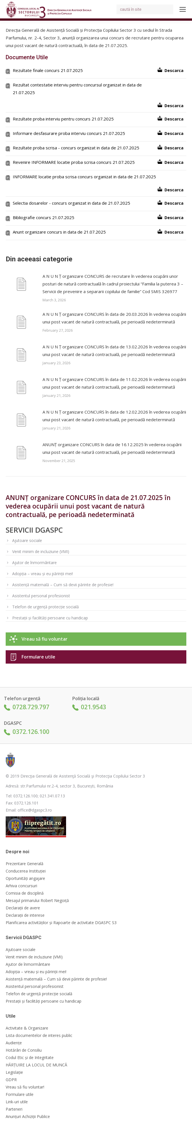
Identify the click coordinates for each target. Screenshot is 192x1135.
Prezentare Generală (24, 863)
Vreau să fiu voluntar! (25, 1087)
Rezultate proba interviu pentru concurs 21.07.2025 (63, 119)
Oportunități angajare (25, 878)
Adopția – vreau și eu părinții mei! (42, 573)
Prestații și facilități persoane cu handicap (50, 618)
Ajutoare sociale (27, 540)
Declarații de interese (25, 915)
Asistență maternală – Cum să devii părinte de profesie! (62, 584)
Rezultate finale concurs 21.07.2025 (48, 70)
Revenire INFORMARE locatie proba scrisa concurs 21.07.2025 (74, 162)
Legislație (14, 1072)
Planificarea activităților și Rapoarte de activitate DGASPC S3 (61, 922)
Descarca (173, 70)
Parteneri (14, 1109)
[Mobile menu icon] (182, 9)
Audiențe (14, 1042)
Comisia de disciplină (25, 893)
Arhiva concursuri (21, 885)
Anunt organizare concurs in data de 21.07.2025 (59, 232)
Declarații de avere (23, 907)
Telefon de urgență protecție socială (45, 606)
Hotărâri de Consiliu (24, 1050)
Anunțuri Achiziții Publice (28, 1116)
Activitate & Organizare (27, 1028)
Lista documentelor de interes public (39, 1035)
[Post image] (21, 285)
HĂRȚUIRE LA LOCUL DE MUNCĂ (36, 1065)
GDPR (11, 1079)
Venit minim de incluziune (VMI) (40, 551)
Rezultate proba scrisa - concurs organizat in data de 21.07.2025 (76, 148)
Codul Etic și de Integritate (30, 1057)
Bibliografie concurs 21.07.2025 (43, 217)
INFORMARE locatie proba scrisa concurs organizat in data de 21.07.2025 (84, 176)
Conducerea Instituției (26, 871)
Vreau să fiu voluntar (44, 639)
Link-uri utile (17, 1101)
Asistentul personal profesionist (41, 595)
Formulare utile (38, 657)
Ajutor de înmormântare (34, 562)
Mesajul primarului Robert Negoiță (37, 900)
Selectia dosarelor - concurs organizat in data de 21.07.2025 (71, 203)
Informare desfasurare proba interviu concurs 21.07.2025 (69, 133)
